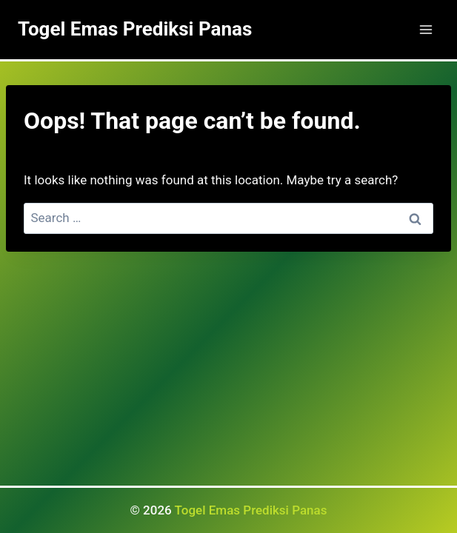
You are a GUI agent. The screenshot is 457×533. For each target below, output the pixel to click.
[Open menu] (425, 29)
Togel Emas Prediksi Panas (251, 510)
